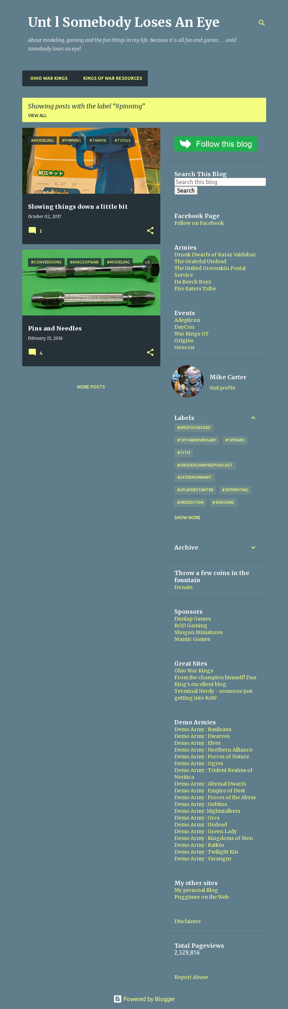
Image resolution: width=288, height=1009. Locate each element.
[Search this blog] (220, 182)
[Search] (262, 23)
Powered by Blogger (144, 999)
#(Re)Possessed (194, 427)
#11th (183, 452)
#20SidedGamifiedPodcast (205, 465)
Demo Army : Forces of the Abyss (215, 797)
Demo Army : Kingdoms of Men (213, 838)
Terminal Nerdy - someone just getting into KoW (213, 694)
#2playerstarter (195, 490)
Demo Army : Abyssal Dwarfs (210, 784)
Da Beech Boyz (192, 282)
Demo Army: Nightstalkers (207, 811)
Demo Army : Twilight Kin (206, 852)
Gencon (184, 347)
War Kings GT (191, 333)
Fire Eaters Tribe (195, 288)
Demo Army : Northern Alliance (213, 750)
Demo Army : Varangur (203, 858)
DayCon (184, 327)
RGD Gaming (190, 625)
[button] (150, 231)
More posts (91, 387)
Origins (183, 340)
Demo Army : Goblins (200, 804)
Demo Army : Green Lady (205, 831)
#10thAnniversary (197, 440)
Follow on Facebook (199, 223)
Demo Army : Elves (197, 743)
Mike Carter (227, 377)
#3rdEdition (190, 502)
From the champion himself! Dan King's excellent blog (215, 680)
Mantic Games (192, 639)
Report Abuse (191, 977)
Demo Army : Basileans (202, 729)
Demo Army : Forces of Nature (211, 756)
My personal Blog (196, 890)
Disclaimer (187, 921)
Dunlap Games (192, 618)
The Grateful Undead (200, 261)
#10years (235, 440)
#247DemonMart (194, 477)
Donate (183, 587)
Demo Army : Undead (200, 824)
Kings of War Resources (110, 78)
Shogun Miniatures (198, 632)
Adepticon (187, 320)
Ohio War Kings (46, 78)
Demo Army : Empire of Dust (209, 790)
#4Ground (223, 502)
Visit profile (222, 388)
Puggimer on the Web (201, 897)
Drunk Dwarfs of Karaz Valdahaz (215, 254)
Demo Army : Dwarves (202, 736)
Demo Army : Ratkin (199, 845)
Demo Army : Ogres (198, 763)
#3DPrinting (235, 490)
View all (37, 115)
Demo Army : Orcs (196, 818)
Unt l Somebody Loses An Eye (123, 22)
